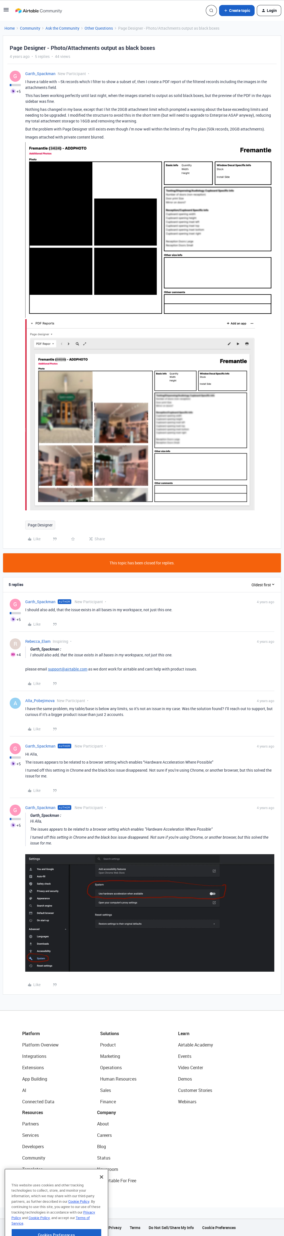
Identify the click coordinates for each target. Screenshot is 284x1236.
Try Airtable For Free (116, 1181)
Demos (185, 1079)
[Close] (101, 1193)
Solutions (109, 1033)
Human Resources (118, 1079)
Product (108, 1045)
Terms (135, 1227)
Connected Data (38, 1102)
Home (9, 28)
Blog (101, 1146)
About (103, 1124)
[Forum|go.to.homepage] (38, 10)
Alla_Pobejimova (40, 700)
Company (106, 1112)
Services (30, 1135)
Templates (32, 1169)
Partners (30, 1124)
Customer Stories (195, 1090)
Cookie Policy (78, 1217)
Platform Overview (40, 1045)
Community (30, 28)
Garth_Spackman (40, 73)
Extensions (33, 1067)
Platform (31, 1033)
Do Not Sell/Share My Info (171, 1227)
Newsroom (107, 1169)
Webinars (187, 1102)
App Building (34, 1079)
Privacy (114, 1227)
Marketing (110, 1056)
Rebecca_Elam (37, 641)
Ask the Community (62, 28)
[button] (6, 11)
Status (103, 1158)
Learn (183, 1033)
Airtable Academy (195, 1045)
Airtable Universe (38, 1181)
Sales (105, 1090)
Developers (33, 1146)
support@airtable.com (67, 669)
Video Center (190, 1067)
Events (184, 1056)
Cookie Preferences (219, 1227)
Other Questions (99, 28)
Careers (104, 1135)
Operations (111, 1067)
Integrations (34, 1056)
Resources (32, 1112)
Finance (108, 1102)
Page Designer (40, 525)
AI (24, 1090)
